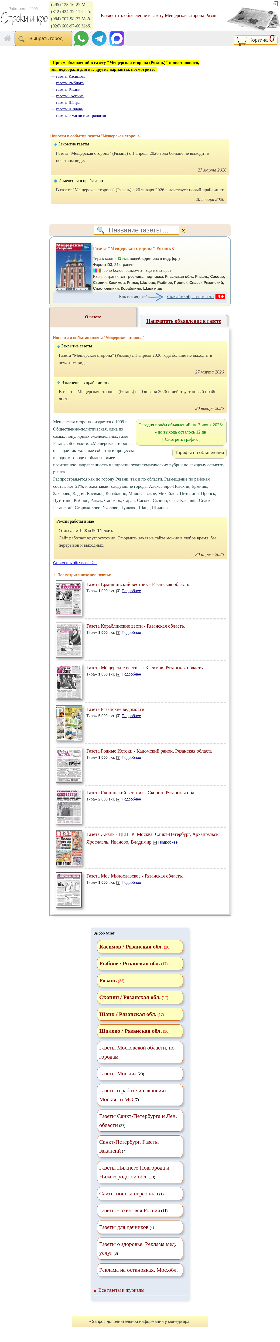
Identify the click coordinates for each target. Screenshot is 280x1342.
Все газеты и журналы (121, 1290)
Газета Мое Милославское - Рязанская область (134, 875)
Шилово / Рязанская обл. (130, 1031)
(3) (137, 1248)
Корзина (256, 40)
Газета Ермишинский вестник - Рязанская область (137, 584)
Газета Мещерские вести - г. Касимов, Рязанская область (144, 667)
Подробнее (131, 591)
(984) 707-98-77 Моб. (71, 18)
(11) (133, 1210)
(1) (131, 1194)
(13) (134, 1172)
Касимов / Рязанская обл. (131, 947)
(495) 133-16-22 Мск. (71, 4)
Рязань (108, 980)
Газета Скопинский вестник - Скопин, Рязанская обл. (140, 792)
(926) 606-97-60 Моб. (71, 26)
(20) (121, 1073)
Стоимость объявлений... (75, 563)
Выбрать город (43, 39)
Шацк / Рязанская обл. (127, 1014)
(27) (138, 1120)
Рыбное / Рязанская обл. (129, 963)
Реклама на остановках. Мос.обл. (138, 1270)
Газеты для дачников (123, 1227)
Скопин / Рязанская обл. (129, 997)
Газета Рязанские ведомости (115, 709)
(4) (126, 1227)
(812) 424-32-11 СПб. (71, 11)
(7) (133, 1094)
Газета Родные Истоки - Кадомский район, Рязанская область (149, 750)
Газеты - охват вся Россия (129, 1210)
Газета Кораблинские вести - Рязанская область (135, 626)
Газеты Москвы (118, 1073)
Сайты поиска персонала (128, 1194)
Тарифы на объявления (199, 452)
